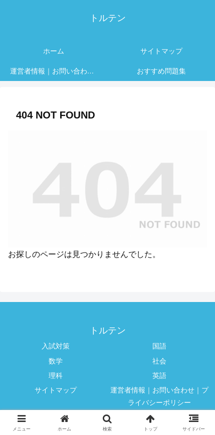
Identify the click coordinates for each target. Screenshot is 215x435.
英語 (159, 376)
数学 (56, 361)
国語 (159, 346)
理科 (56, 376)
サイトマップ (56, 390)
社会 (159, 361)
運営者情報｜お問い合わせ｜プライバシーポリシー (159, 396)
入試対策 (56, 346)
